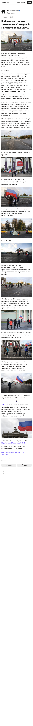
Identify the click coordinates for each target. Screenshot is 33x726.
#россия (4, 454)
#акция (4, 452)
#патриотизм (19, 452)
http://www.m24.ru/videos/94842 (13, 443)
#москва (10, 452)
